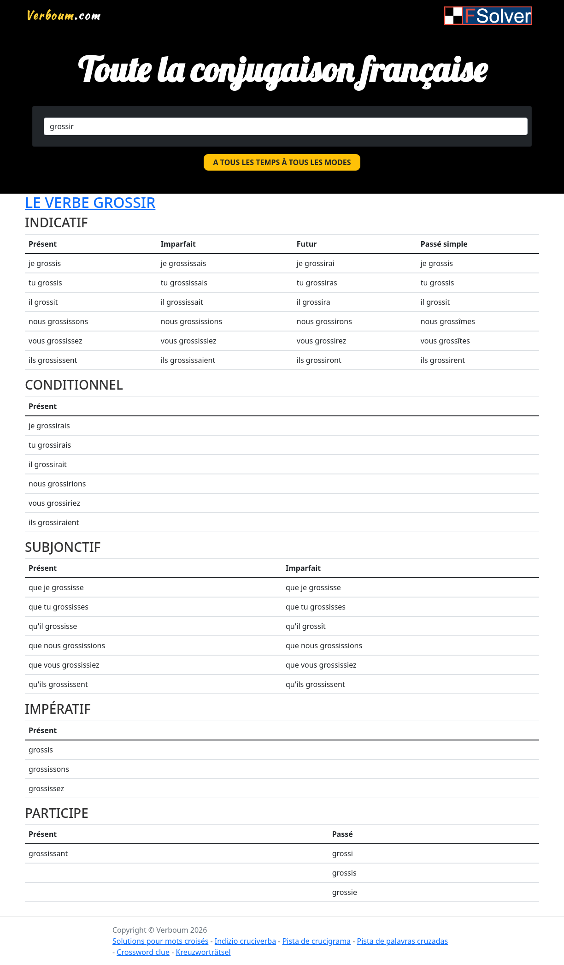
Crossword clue (143, 952)
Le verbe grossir (90, 202)
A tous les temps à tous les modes (282, 162)
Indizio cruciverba (245, 941)
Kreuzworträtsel (203, 952)
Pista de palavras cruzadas (402, 941)
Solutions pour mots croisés (160, 941)
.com (63, 15)
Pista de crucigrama (316, 941)
